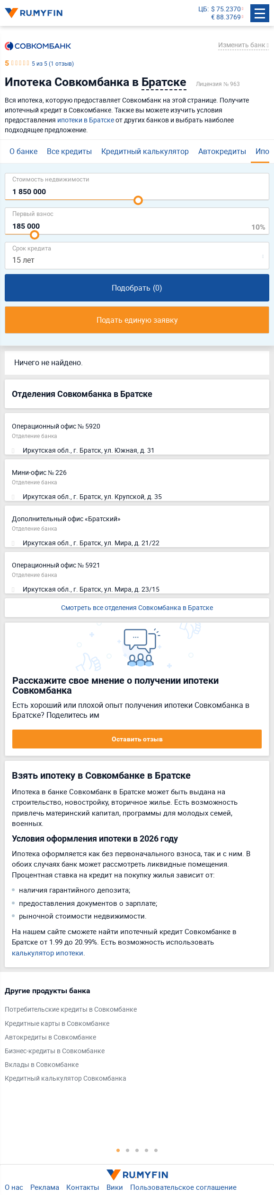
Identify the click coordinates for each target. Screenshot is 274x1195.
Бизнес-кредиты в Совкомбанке (55, 1051)
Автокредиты (222, 151)
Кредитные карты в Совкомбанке (57, 1024)
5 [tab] (156, 1150)
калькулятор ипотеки (47, 952)
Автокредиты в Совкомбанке (50, 1037)
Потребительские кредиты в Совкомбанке (71, 1010)
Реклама (44, 1187)
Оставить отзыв (137, 739)
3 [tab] (137, 1150)
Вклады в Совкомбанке (42, 1065)
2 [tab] (128, 1150)
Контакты (82, 1187)
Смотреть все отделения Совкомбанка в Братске (137, 607)
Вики (114, 1187)
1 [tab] (118, 1150)
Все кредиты (69, 151)
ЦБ (202, 9)
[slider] (138, 200)
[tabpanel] (132, 1036)
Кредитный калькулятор (145, 151)
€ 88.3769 (226, 17)
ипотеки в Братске (85, 119)
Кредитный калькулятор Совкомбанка (65, 1079)
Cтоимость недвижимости (50, 179)
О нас (14, 1187)
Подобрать (137, 288)
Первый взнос (32, 213)
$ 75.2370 (226, 9)
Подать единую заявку (137, 320)
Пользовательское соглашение (183, 1187)
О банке (23, 151)
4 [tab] (146, 1150)
